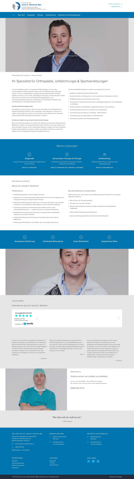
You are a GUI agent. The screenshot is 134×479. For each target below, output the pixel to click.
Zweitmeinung (50, 15)
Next (125, 45)
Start (13, 15)
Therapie (40, 15)
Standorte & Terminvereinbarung (69, 15)
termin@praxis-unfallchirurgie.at (24, 444)
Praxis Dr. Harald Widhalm (29, 6)
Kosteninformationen (18, 465)
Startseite (15, 461)
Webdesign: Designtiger (115, 477)
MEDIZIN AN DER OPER (56, 434)
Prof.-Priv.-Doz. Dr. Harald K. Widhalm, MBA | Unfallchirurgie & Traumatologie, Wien (37, 477)
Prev (8, 45)
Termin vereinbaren (115, 4)
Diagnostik (31, 15)
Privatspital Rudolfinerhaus (97, 434)
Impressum (15, 468)
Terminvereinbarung (18, 463)
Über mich (21, 15)
